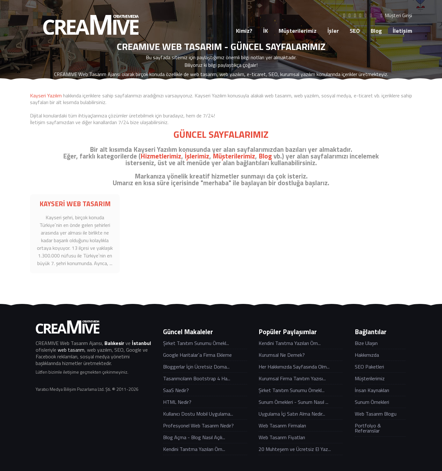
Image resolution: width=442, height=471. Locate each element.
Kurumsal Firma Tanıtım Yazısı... (292, 378)
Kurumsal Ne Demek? (282, 355)
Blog (376, 30)
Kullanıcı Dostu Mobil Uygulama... (198, 414)
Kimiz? (244, 30)
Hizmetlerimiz (160, 156)
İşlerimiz (197, 156)
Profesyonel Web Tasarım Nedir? (198, 425)
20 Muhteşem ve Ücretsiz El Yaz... (295, 449)
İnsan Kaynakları (372, 390)
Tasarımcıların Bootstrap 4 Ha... (196, 378)
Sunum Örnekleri (372, 402)
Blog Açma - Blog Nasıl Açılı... (194, 437)
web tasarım (71, 350)
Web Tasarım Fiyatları (282, 437)
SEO (355, 30)
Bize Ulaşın (366, 343)
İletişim (402, 30)
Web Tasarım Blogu (375, 414)
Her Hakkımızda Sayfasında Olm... (294, 366)
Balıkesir (114, 343)
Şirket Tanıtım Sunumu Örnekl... (196, 343)
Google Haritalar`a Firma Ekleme (197, 355)
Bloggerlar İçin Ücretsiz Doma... (196, 366)
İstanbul (141, 343)
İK (265, 30)
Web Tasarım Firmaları (282, 425)
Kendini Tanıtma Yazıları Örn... (194, 449)
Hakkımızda (367, 355)
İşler (333, 30)
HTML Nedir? (177, 402)
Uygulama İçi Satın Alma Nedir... (292, 414)
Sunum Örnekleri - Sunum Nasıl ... (293, 402)
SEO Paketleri (369, 366)
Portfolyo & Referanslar (368, 428)
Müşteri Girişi (396, 15)
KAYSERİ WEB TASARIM (74, 204)
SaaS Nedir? (176, 390)
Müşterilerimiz (298, 30)
